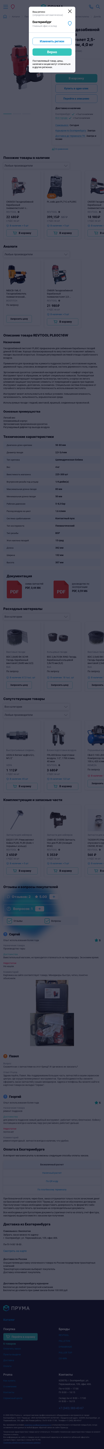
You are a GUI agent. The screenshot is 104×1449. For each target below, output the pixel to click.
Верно (52, 52)
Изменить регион (52, 41)
